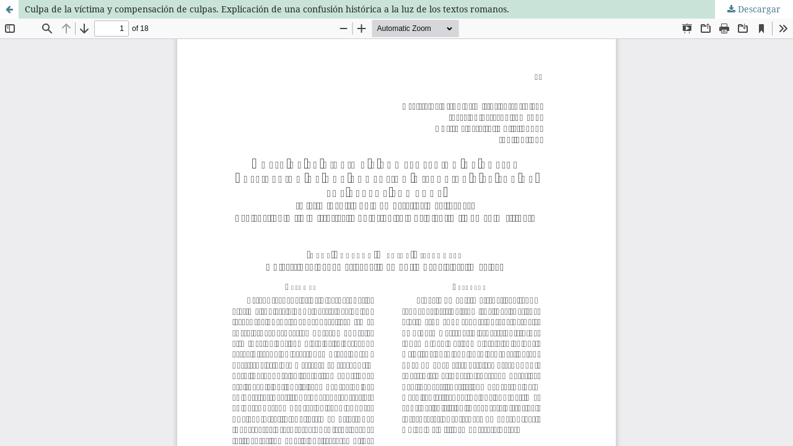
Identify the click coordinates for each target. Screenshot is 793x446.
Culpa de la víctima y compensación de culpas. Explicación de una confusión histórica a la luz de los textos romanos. (267, 9)
